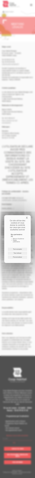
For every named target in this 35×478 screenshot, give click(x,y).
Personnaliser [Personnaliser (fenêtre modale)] (17, 257)
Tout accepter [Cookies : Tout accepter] (17, 249)
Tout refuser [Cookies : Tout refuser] (17, 253)
